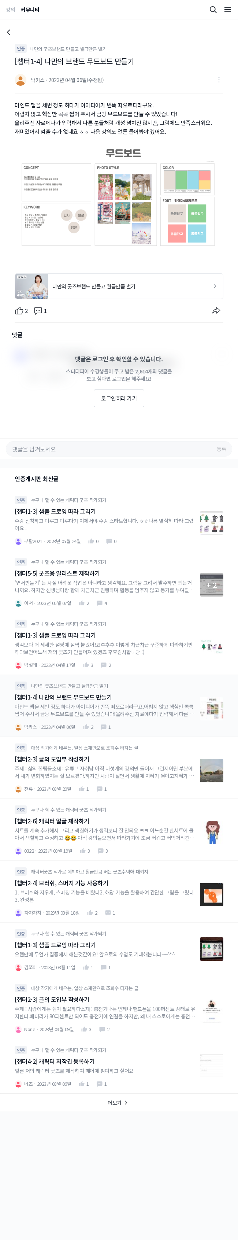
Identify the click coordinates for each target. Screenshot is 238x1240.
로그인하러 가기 (119, 398)
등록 (221, 449)
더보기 (119, 1102)
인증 (21, 48)
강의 (10, 9)
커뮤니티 (30, 9)
